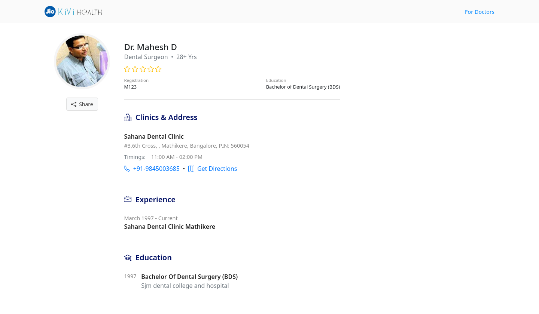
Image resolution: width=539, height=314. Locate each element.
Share (82, 104)
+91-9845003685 (151, 168)
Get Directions (212, 168)
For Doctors (479, 11)
